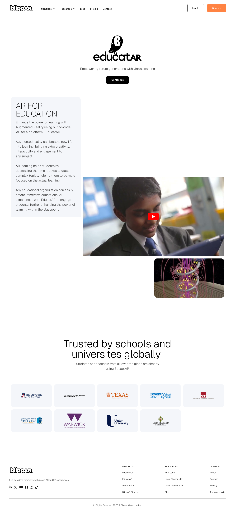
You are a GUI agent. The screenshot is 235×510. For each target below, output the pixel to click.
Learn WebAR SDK (174, 485)
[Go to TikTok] (36, 487)
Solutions (46, 8)
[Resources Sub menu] (74, 9)
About (213, 472)
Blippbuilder (128, 472)
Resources (66, 8)
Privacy (213, 485)
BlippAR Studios (130, 492)
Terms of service (218, 492)
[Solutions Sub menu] (54, 9)
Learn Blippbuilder (174, 479)
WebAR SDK (128, 485)
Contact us (117, 79)
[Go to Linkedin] (10, 487)
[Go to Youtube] (21, 487)
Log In (195, 8)
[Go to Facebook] (26, 487)
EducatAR (127, 479)
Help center (170, 472)
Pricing (94, 8)
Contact (107, 8)
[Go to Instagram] (31, 487)
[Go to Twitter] (15, 487)
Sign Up (216, 8)
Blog (82, 8)
